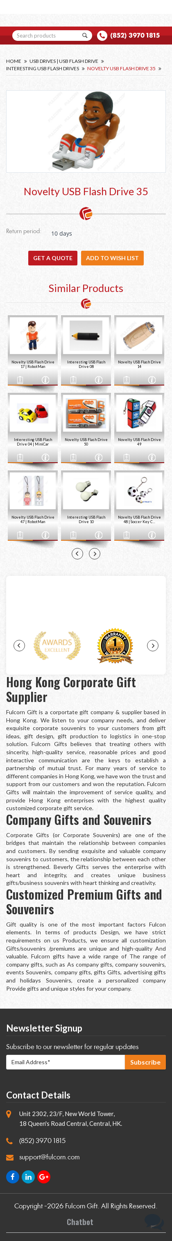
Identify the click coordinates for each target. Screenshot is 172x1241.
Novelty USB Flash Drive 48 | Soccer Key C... (139, 519)
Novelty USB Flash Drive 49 (139, 441)
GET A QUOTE (52, 257)
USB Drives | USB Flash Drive (63, 61)
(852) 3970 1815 (135, 35)
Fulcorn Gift (81, 1206)
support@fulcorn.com (49, 1157)
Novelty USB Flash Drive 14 (139, 364)
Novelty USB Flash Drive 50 (86, 441)
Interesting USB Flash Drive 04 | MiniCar (33, 441)
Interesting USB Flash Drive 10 (86, 519)
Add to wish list (112, 257)
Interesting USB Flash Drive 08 (86, 364)
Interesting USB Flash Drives (42, 68)
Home (13, 61)
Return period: (23, 231)
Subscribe (145, 1062)
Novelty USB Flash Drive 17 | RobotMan (32, 364)
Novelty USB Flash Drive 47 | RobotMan (32, 519)
